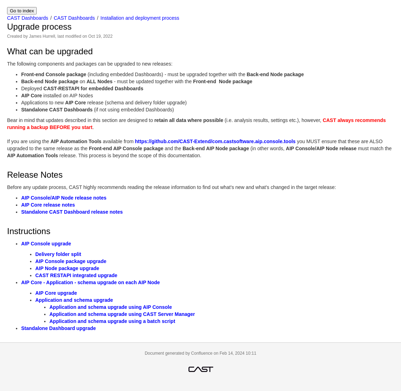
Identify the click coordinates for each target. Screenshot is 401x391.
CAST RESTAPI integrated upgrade (76, 275)
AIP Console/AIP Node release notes (63, 198)
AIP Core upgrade (56, 293)
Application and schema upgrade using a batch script (112, 321)
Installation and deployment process (140, 18)
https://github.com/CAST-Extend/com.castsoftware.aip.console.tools (215, 141)
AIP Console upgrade (46, 243)
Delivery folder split (58, 254)
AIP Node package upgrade (67, 268)
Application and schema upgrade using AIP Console (110, 307)
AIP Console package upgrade (70, 261)
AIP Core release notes (48, 205)
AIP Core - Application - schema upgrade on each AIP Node (90, 282)
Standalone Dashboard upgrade (58, 328)
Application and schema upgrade (74, 300)
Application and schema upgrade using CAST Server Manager (122, 314)
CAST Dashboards (27, 18)
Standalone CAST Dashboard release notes (72, 212)
